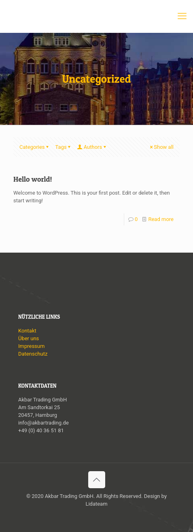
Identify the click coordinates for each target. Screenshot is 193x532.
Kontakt (27, 331)
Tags (63, 147)
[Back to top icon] (96, 479)
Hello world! (32, 179)
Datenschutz (32, 354)
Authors (92, 147)
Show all (161, 147)
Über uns (28, 338)
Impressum (31, 346)
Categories (34, 147)
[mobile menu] (182, 16)
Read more (161, 219)
